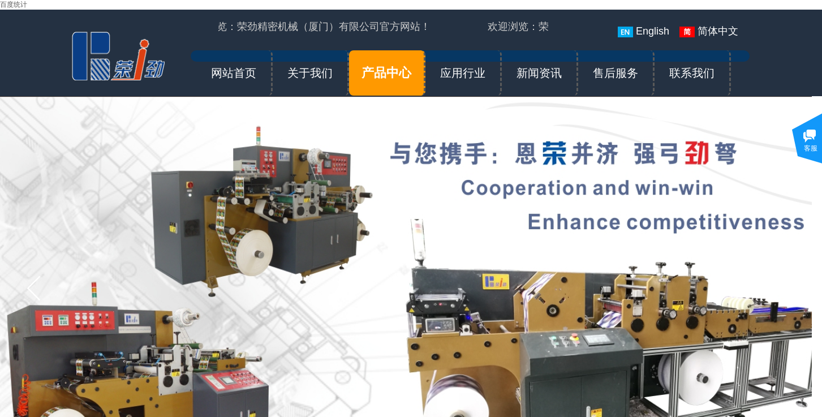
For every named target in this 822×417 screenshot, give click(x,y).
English (643, 31)
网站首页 (233, 73)
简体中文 (708, 31)
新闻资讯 (539, 73)
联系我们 (692, 73)
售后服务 (615, 73)
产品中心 (386, 73)
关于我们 (310, 73)
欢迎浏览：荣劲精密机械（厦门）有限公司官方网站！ (311, 26)
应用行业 (462, 73)
